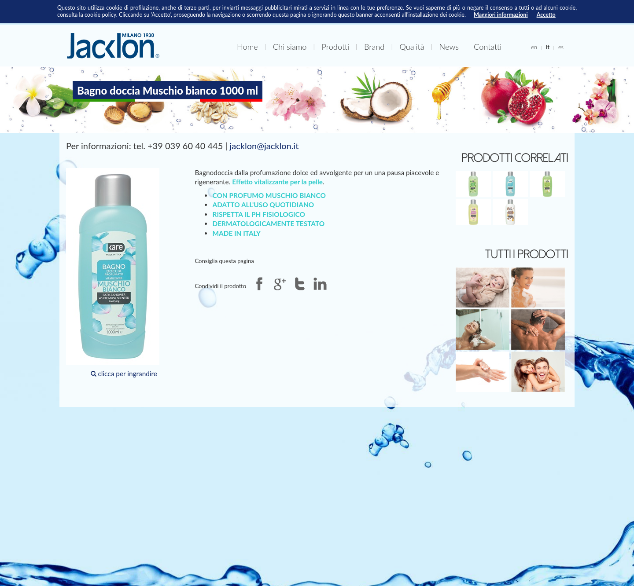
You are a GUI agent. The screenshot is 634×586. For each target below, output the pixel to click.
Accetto (546, 14)
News (449, 46)
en (534, 47)
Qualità (411, 46)
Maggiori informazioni (501, 14)
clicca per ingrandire (112, 272)
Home (247, 46)
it (547, 47)
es (561, 47)
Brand (374, 46)
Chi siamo (290, 46)
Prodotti (335, 46)
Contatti (487, 46)
